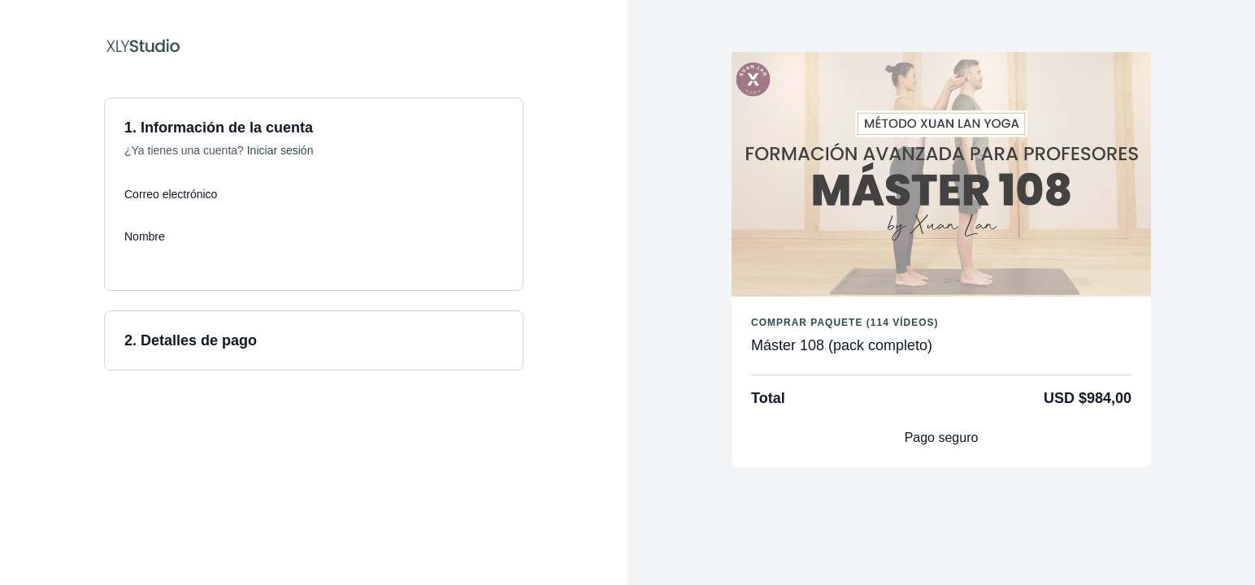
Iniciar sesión (280, 150)
